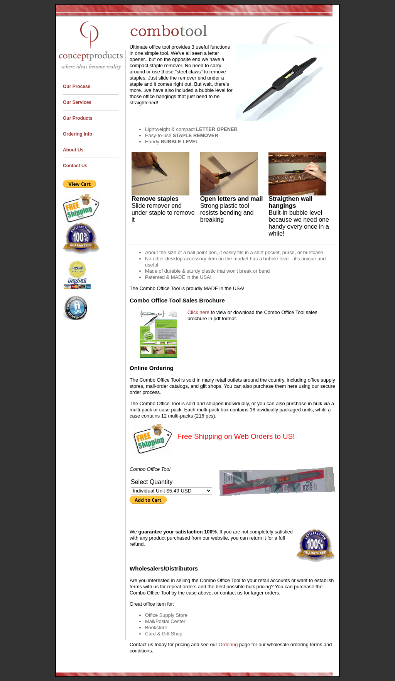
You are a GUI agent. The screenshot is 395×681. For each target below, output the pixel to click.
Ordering (228, 644)
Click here (199, 312)
